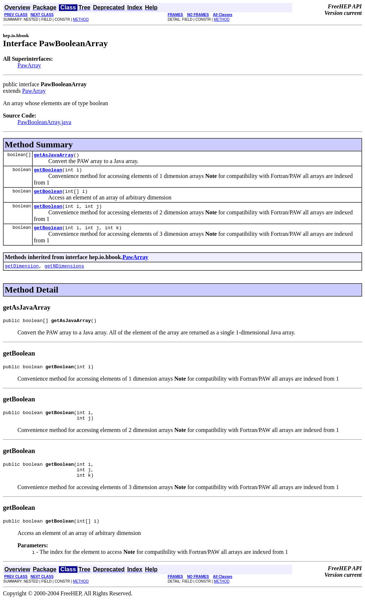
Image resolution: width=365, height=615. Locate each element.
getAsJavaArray (53, 155)
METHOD (81, 19)
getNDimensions (64, 272)
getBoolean (48, 171)
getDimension (22, 272)
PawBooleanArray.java (44, 122)
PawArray (29, 65)
